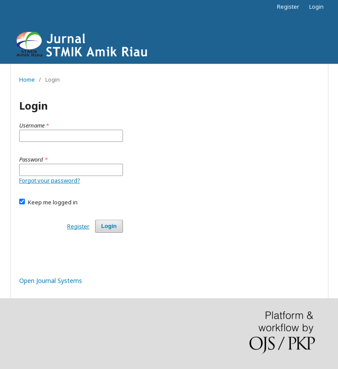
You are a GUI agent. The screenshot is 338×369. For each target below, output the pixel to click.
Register (288, 6)
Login (316, 6)
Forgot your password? (49, 180)
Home (27, 79)
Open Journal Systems (50, 280)
